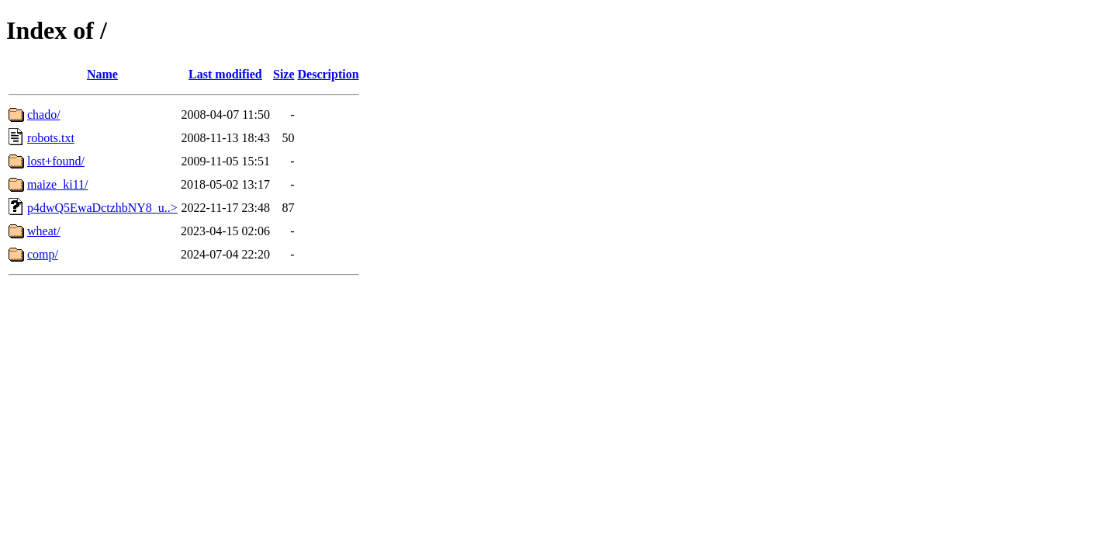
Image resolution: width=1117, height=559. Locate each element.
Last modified (225, 74)
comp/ (42, 254)
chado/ (44, 114)
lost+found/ (56, 161)
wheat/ (44, 231)
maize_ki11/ (57, 184)
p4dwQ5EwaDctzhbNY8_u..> (102, 207)
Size (284, 74)
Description (328, 74)
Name (102, 74)
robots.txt (50, 137)
